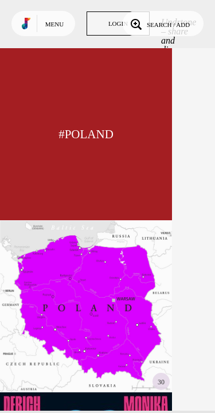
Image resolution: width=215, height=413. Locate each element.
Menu (54, 24)
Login (118, 23)
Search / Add (159, 23)
